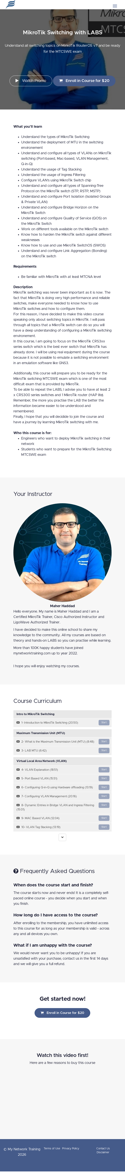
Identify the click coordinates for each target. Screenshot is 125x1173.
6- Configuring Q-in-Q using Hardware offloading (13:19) (63, 787)
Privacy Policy (70, 1148)
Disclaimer (103, 1152)
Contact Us (103, 1148)
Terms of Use (52, 1148)
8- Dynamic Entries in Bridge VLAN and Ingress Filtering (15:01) (63, 806)
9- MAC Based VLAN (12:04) (63, 818)
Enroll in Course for (84, 81)
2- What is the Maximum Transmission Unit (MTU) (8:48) (63, 741)
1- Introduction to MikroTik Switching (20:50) (63, 722)
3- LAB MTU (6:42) (63, 750)
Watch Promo (31, 81)
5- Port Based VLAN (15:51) (63, 778)
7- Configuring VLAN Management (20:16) (63, 796)
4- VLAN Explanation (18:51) (63, 769)
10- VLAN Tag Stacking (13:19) (63, 827)
